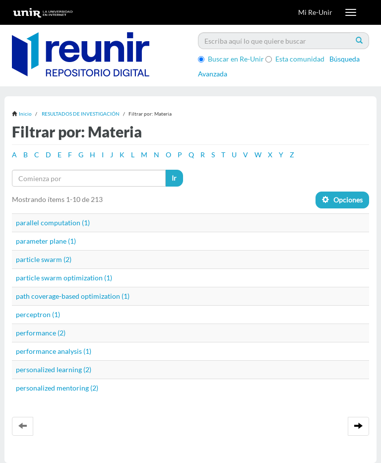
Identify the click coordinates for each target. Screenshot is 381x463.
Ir (174, 178)
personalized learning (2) (53, 369)
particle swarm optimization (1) (64, 277)
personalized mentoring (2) (57, 388)
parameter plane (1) (46, 241)
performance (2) (40, 333)
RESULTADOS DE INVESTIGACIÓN (81, 114)
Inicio (25, 114)
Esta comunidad (294, 59)
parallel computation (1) (53, 222)
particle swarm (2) (43, 259)
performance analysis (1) (53, 351)
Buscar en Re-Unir (231, 59)
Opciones (342, 200)
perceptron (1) (38, 314)
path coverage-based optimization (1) (72, 296)
